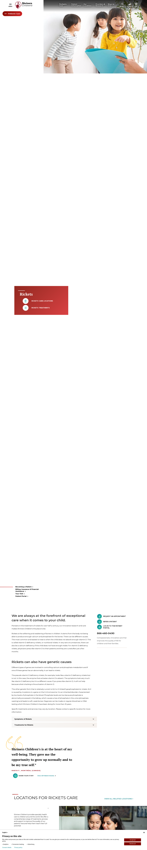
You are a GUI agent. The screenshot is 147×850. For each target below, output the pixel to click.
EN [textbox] (136, 6)
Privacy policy (18, 847)
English (5, 832)
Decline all (133, 843)
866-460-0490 (105, 633)
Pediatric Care (12, 13)
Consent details (6, 847)
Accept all (132, 840)
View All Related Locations (118, 799)
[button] (122, 5)
